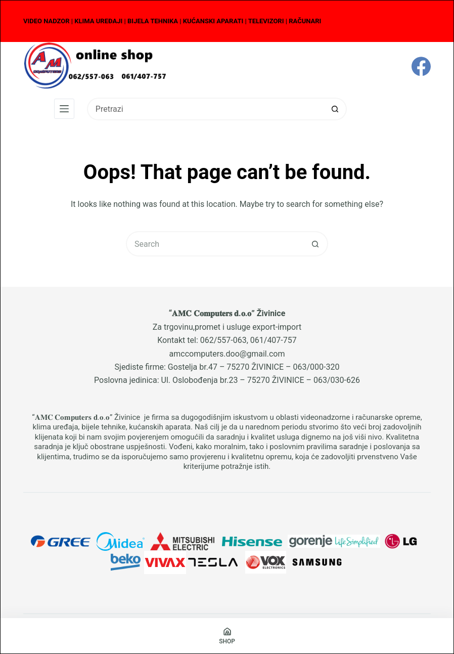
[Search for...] (205, 109)
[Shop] (227, 636)
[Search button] (335, 109)
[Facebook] (421, 66)
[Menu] (64, 109)
